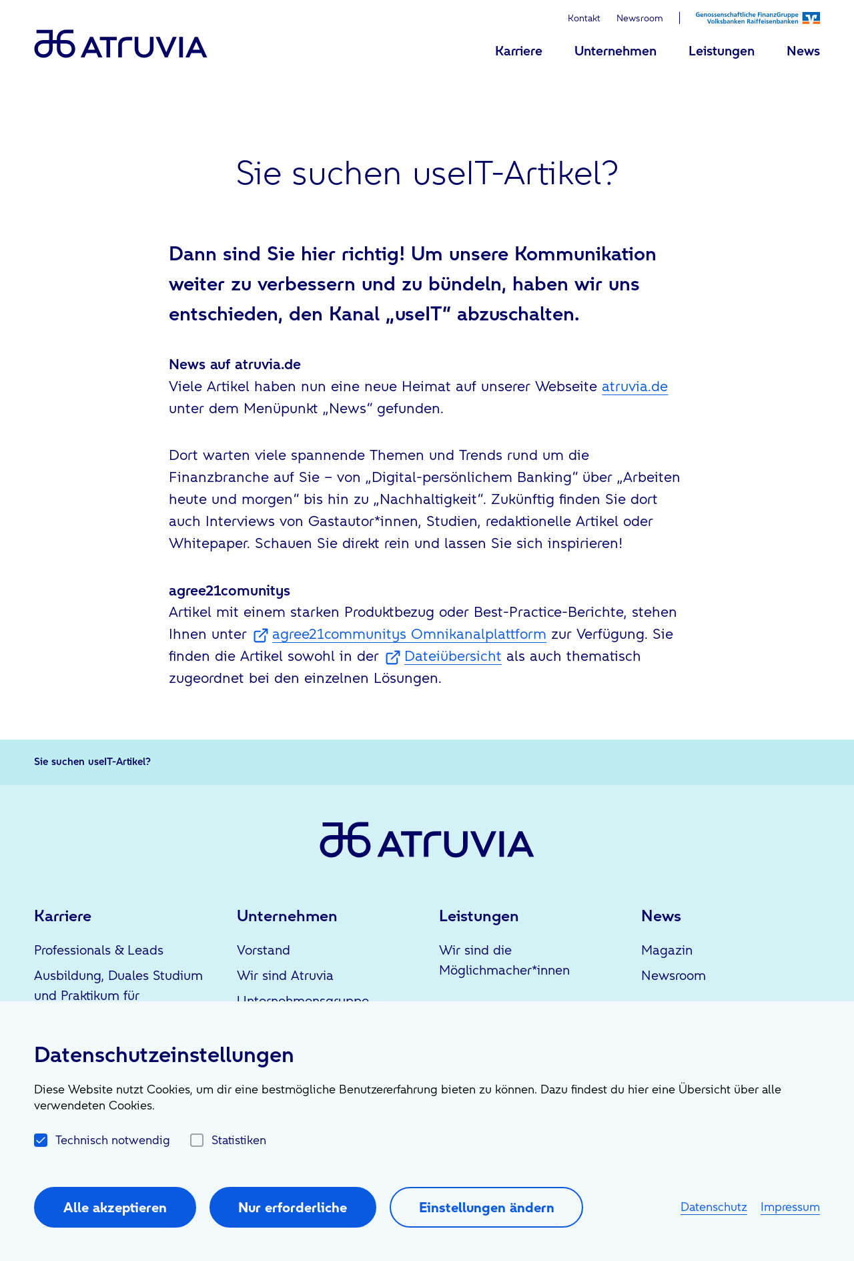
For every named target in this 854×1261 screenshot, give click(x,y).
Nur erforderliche (292, 1207)
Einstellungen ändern (486, 1207)
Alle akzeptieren (115, 1207)
